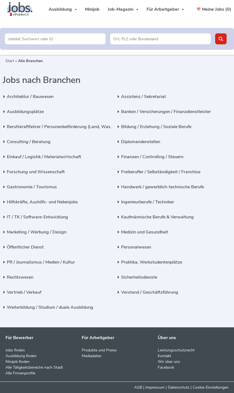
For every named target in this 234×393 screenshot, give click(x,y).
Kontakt (164, 356)
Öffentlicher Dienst (25, 247)
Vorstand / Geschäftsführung (149, 292)
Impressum (155, 387)
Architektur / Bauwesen (30, 97)
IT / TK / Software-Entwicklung (37, 217)
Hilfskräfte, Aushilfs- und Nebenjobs (42, 202)
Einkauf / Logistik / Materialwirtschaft (44, 157)
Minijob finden (17, 361)
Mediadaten (91, 356)
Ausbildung (63, 9)
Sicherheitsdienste (139, 277)
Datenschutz (178, 387)
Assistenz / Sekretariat (143, 97)
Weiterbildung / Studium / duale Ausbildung (50, 307)
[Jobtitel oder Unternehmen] (55, 38)
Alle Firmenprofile (20, 373)
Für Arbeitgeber (165, 9)
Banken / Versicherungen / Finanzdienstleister (166, 112)
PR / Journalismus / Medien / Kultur (41, 262)
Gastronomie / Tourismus (32, 187)
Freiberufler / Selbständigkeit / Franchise (160, 172)
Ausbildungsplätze (25, 112)
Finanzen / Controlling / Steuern (152, 157)
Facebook (166, 367)
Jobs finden (15, 350)
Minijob (92, 9)
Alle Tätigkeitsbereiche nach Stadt (34, 367)
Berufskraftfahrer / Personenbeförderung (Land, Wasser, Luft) (67, 127)
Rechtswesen (20, 277)
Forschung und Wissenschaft (36, 172)
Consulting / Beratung (29, 142)
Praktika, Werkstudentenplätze (151, 262)
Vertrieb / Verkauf (24, 292)
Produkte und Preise (99, 350)
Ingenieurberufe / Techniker (147, 202)
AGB (138, 387)
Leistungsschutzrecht (176, 350)
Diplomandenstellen (140, 142)
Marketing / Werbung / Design (36, 232)
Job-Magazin (123, 9)
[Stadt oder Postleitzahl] (160, 38)
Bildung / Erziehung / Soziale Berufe (156, 127)
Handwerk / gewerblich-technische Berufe (162, 187)
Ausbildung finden (21, 356)
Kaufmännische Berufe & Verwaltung (157, 217)
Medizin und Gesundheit (144, 232)
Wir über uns (169, 361)
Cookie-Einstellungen (211, 387)
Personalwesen (136, 247)
